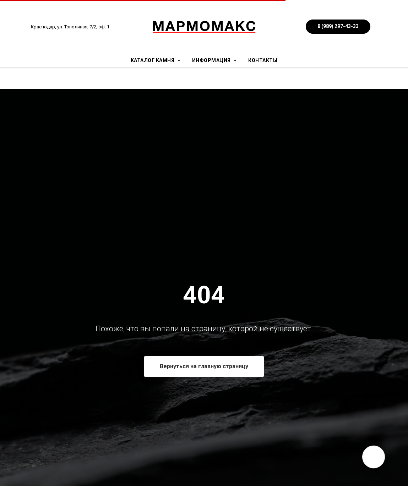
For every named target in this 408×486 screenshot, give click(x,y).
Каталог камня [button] (153, 60)
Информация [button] (212, 60)
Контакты (262, 60)
